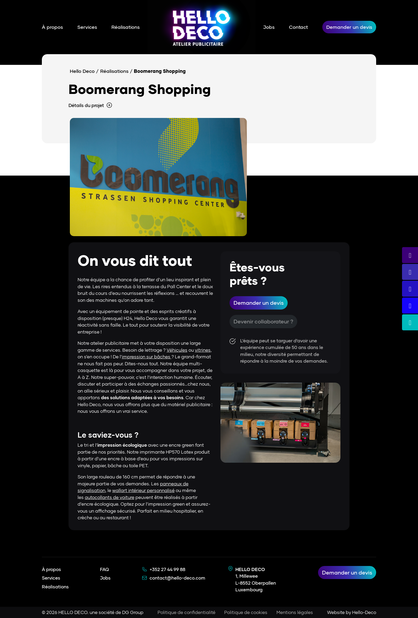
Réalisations (125, 27)
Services (87, 27)
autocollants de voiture (109, 497)
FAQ (104, 569)
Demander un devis (349, 27)
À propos (52, 27)
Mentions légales (294, 612)
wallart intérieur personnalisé (143, 490)
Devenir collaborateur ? (263, 321)
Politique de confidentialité (186, 612)
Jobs (269, 27)
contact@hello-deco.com (177, 578)
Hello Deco (82, 71)
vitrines (203, 350)
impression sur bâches (146, 356)
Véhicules (177, 350)
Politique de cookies (245, 612)
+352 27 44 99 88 (167, 569)
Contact (298, 27)
